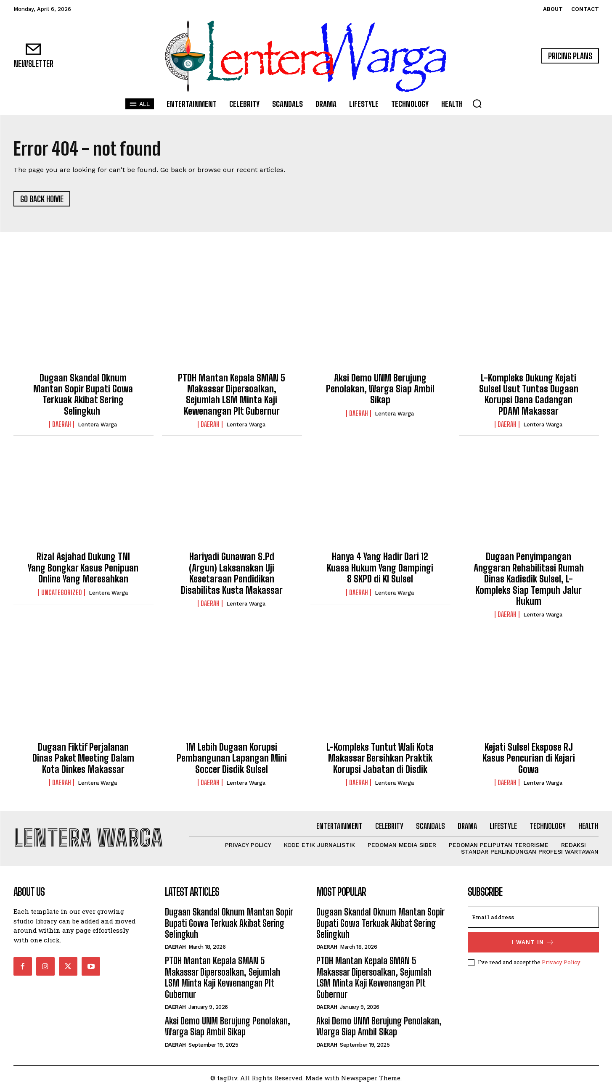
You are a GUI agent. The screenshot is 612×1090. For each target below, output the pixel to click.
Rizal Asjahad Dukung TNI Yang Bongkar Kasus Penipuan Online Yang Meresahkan (83, 568)
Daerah (61, 424)
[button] (477, 103)
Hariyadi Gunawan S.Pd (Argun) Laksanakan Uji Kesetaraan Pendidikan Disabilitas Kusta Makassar (232, 573)
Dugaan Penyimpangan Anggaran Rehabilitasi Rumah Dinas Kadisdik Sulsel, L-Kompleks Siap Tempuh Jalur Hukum (529, 579)
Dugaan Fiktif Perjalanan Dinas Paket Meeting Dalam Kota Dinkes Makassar (83, 758)
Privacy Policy (561, 962)
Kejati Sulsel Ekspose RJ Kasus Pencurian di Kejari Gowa (528, 758)
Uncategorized (61, 592)
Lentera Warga (97, 424)
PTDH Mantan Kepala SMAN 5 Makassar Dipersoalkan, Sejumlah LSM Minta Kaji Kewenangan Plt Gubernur (231, 394)
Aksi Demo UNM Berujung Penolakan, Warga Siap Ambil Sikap (380, 389)
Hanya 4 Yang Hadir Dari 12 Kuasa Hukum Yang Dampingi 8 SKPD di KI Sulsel (380, 568)
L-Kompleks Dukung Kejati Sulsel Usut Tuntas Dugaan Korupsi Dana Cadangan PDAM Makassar (528, 394)
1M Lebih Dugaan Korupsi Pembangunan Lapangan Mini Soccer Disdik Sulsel (232, 758)
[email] (533, 917)
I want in (533, 942)
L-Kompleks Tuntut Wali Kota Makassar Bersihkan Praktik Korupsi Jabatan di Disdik (380, 758)
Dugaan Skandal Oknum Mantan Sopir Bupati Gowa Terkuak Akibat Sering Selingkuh (83, 394)
